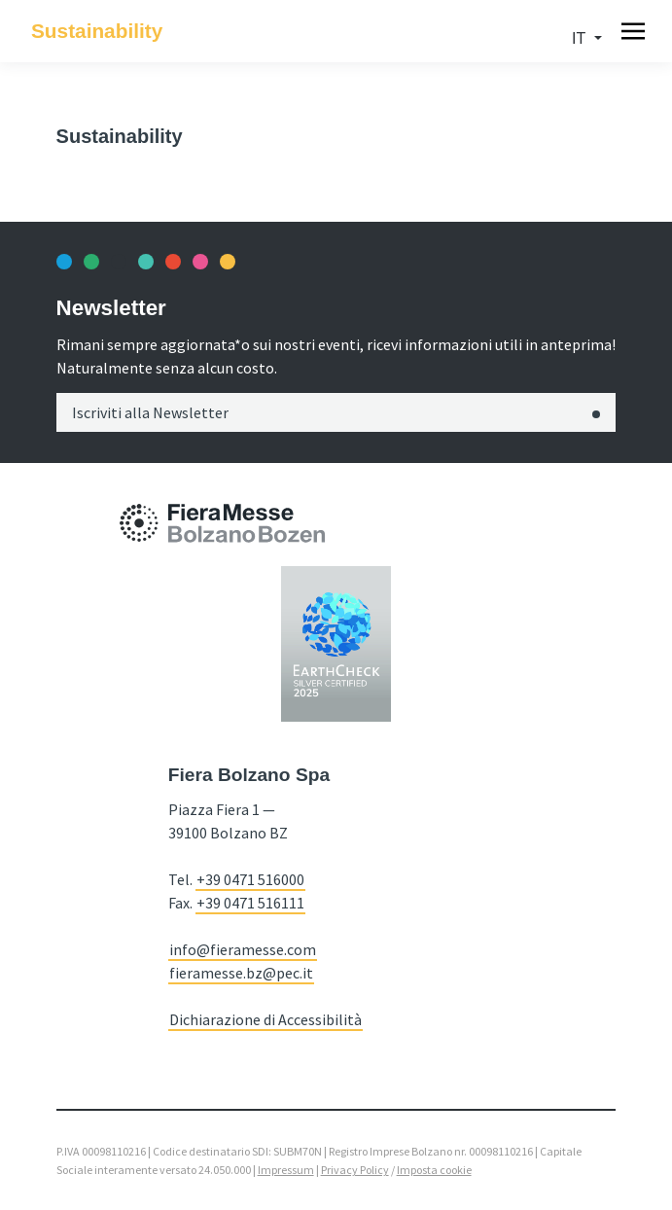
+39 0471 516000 (250, 879)
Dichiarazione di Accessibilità (265, 1019)
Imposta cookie (434, 1169)
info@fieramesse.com (242, 949)
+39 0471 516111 (250, 902)
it (580, 38)
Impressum (286, 1169)
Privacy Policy (355, 1169)
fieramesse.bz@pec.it (241, 972)
